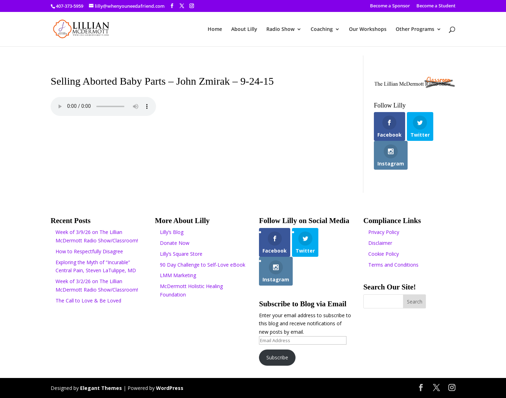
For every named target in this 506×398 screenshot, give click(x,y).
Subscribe (277, 357)
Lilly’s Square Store (181, 253)
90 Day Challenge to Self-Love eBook (202, 264)
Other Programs (415, 29)
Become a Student (435, 6)
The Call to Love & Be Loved (88, 300)
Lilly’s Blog (171, 232)
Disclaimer (380, 243)
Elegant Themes (101, 388)
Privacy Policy (383, 232)
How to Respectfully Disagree (89, 251)
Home (215, 29)
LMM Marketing (178, 275)
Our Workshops (368, 29)
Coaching (322, 29)
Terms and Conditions (393, 264)
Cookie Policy (383, 253)
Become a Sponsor (390, 6)
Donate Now (174, 243)
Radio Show (280, 29)
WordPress (169, 388)
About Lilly (244, 29)
